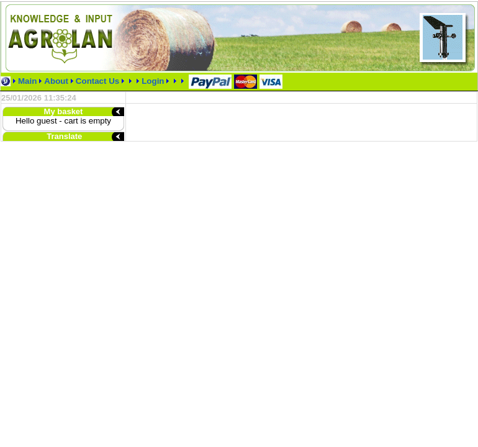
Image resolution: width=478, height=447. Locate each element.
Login (154, 81)
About (56, 81)
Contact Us (97, 81)
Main (27, 81)
